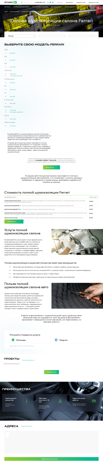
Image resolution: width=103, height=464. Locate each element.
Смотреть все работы (30, 360)
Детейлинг (8, 7)
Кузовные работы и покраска (40, 7)
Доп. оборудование (57, 7)
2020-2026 (13, 119)
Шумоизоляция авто (71, 7)
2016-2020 (13, 103)
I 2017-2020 (13, 110)
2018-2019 (12, 53)
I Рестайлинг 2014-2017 (16, 75)
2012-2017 (12, 82)
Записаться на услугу (51, 459)
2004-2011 (12, 60)
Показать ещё (51, 372)
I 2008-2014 (13, 74)
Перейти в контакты (29, 426)
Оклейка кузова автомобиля (22, 7)
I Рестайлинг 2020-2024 (16, 112)
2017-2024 (12, 67)
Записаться (51, 167)
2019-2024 (13, 89)
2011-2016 (12, 96)
